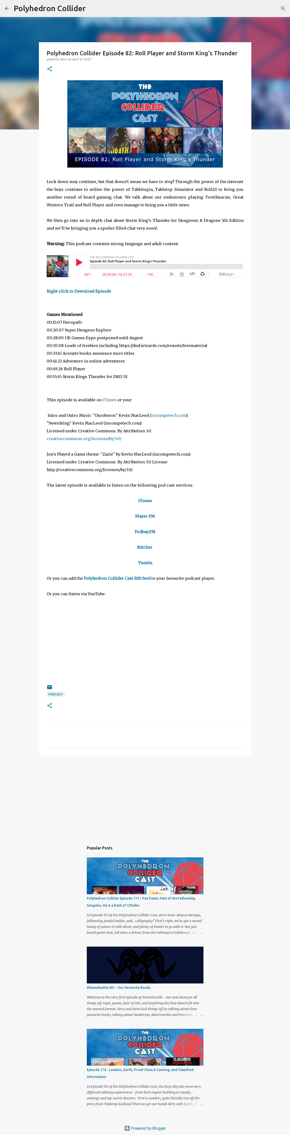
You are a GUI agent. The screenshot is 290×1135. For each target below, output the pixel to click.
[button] (50, 69)
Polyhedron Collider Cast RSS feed (117, 578)
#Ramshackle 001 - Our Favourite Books (118, 988)
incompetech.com (168, 415)
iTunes (109, 399)
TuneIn (145, 562)
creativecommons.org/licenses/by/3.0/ (84, 438)
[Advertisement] (145, 797)
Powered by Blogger (145, 1128)
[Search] (93, 8)
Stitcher (144, 547)
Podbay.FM (145, 531)
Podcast (56, 694)
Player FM (145, 516)
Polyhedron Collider (50, 8)
